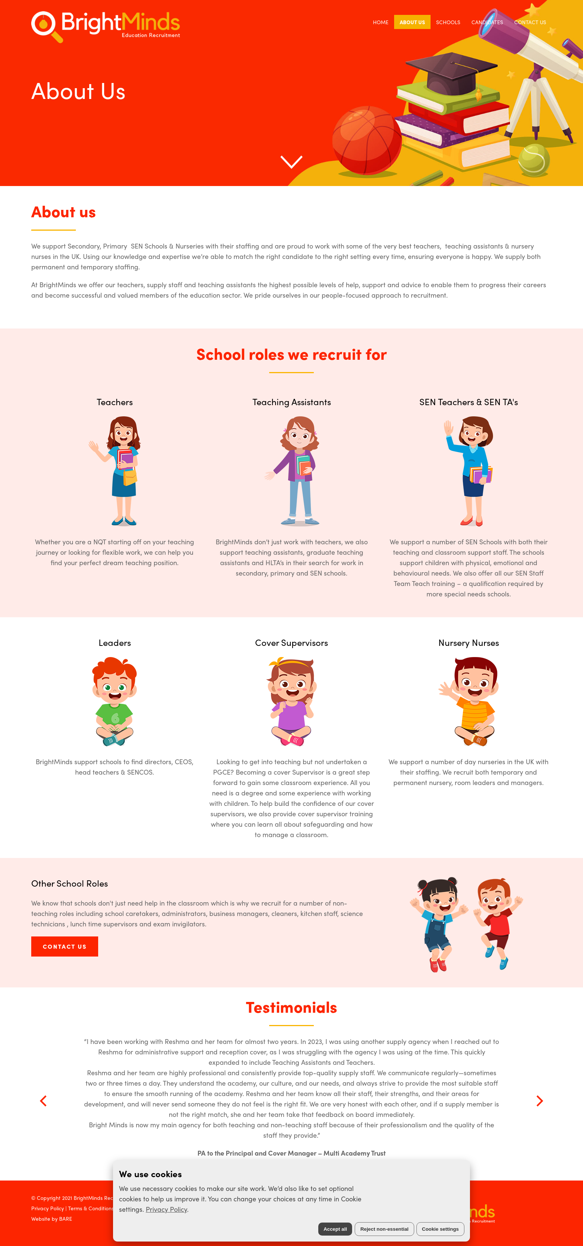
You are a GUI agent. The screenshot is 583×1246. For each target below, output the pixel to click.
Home (381, 22)
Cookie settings (440, 1229)
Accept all (335, 1229)
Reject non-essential (384, 1229)
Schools (448, 22)
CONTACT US (65, 946)
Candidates (487, 22)
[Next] (538, 1101)
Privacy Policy (166, 1209)
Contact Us (530, 22)
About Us (412, 22)
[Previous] (44, 1101)
